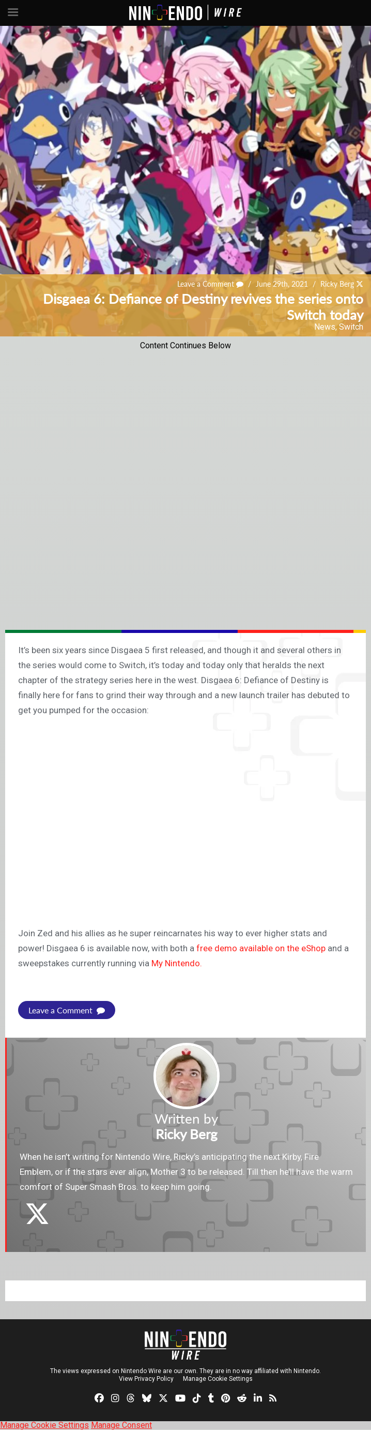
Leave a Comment (210, 283)
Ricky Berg (337, 283)
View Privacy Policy (146, 1378)
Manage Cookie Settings (218, 1378)
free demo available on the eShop (261, 948)
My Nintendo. (176, 963)
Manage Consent (121, 1425)
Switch (351, 327)
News (324, 327)
